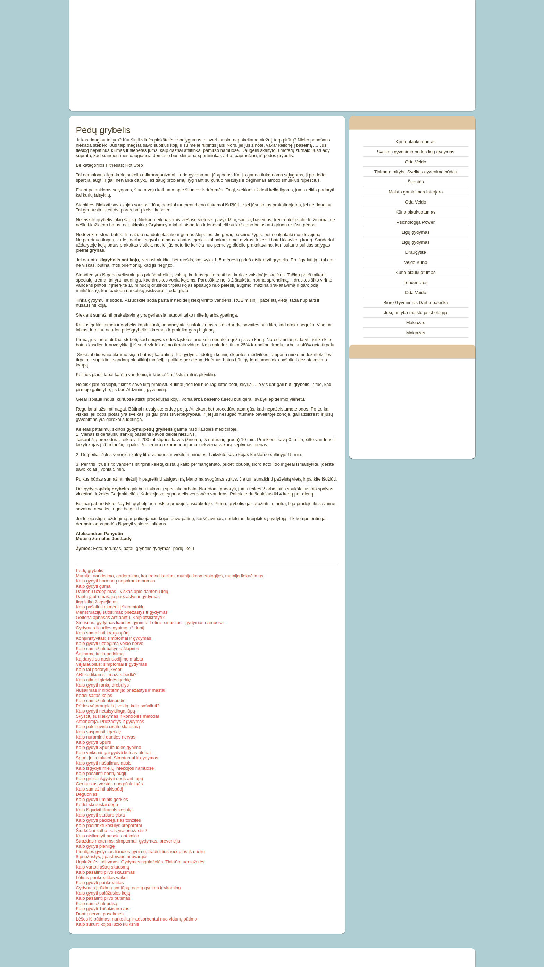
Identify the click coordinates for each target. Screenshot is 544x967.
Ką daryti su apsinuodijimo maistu (109, 659)
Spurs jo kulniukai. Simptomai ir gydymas (117, 757)
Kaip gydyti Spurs (93, 742)
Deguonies (87, 794)
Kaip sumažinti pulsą (96, 903)
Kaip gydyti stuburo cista (100, 815)
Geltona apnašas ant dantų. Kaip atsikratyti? (120, 617)
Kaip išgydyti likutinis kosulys (105, 809)
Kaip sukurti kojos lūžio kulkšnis (107, 924)
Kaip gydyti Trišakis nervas (102, 908)
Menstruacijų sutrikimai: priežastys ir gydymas (122, 612)
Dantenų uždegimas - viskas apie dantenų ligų (122, 591)
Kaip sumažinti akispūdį (99, 789)
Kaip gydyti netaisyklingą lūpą (105, 711)
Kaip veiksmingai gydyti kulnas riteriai (113, 752)
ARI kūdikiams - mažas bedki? (106, 674)
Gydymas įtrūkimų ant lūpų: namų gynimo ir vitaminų (128, 887)
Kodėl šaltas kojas (94, 695)
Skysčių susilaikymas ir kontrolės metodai (117, 716)
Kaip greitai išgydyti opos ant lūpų (109, 778)
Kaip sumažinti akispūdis (100, 700)
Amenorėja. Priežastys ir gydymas (110, 721)
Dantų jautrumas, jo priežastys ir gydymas (118, 596)
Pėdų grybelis (89, 570)
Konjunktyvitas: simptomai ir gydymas (113, 638)
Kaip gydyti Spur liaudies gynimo (108, 747)
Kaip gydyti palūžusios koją (103, 893)
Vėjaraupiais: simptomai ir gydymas (111, 664)
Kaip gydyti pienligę (95, 846)
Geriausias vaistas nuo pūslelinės (109, 783)
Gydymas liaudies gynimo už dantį (110, 627)
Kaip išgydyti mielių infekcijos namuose (115, 768)
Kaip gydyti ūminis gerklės (102, 799)
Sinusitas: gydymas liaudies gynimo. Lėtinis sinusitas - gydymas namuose (150, 622)
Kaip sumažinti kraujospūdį (103, 633)
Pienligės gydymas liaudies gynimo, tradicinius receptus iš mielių (140, 851)
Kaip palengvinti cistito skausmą (108, 726)
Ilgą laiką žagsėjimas (97, 601)
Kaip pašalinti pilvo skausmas (105, 872)
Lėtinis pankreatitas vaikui (102, 877)
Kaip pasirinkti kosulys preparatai (109, 825)
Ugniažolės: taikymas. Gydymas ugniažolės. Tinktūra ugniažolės (140, 861)
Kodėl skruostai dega (97, 804)
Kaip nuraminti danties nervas (105, 737)
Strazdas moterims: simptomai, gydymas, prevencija (128, 841)
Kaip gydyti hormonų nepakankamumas (115, 581)
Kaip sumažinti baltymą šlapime (107, 648)
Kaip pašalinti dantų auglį (101, 773)
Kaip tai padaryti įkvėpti (99, 669)
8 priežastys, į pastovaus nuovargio (111, 856)
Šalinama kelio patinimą (100, 653)
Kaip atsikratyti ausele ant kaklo (107, 835)
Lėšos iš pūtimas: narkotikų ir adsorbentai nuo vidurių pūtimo (136, 919)
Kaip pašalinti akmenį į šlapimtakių (110, 607)
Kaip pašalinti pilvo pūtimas (103, 898)
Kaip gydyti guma (93, 586)
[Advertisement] (193, 55)
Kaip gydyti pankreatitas (100, 882)
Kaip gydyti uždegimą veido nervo (109, 643)
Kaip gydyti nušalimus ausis (104, 763)
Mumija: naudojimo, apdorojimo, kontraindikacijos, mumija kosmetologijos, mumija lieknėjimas (169, 575)
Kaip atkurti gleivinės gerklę (103, 679)
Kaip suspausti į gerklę (98, 731)
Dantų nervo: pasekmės (100, 913)
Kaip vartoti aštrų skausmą (102, 867)
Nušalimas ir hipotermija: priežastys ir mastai (120, 690)
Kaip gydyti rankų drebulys (102, 685)
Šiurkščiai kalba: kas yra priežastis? (111, 830)
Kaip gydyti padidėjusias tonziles (108, 820)
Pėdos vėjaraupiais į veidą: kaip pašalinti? (118, 705)
